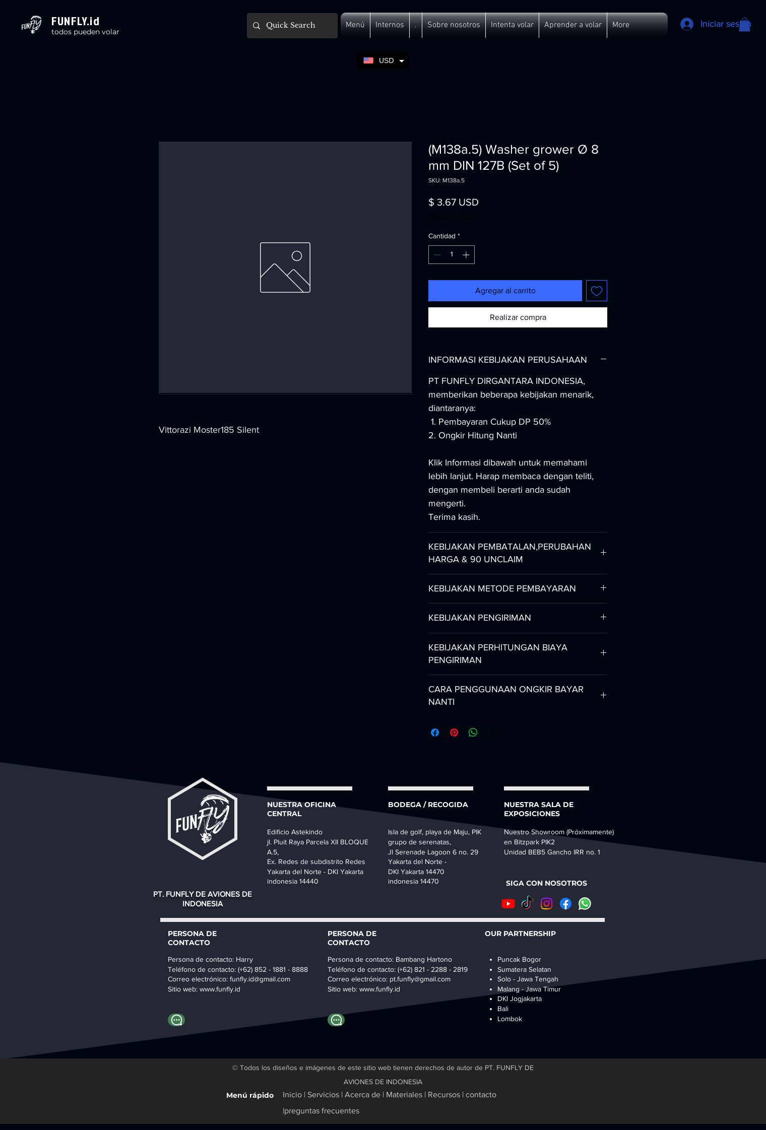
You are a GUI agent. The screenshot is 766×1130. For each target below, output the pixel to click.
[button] (355, 25)
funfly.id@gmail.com (260, 979)
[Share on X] (492, 732)
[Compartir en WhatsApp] (473, 732)
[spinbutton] (451, 254)
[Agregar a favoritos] (596, 290)
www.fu (211, 989)
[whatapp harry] (176, 1020)
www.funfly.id (379, 989)
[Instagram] (546, 903)
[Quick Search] (291, 25)
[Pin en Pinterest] (454, 732)
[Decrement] (436, 254)
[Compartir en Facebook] (435, 732)
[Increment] (467, 254)
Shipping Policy (452, 216)
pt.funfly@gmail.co (417, 979)
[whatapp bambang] (336, 1020)
